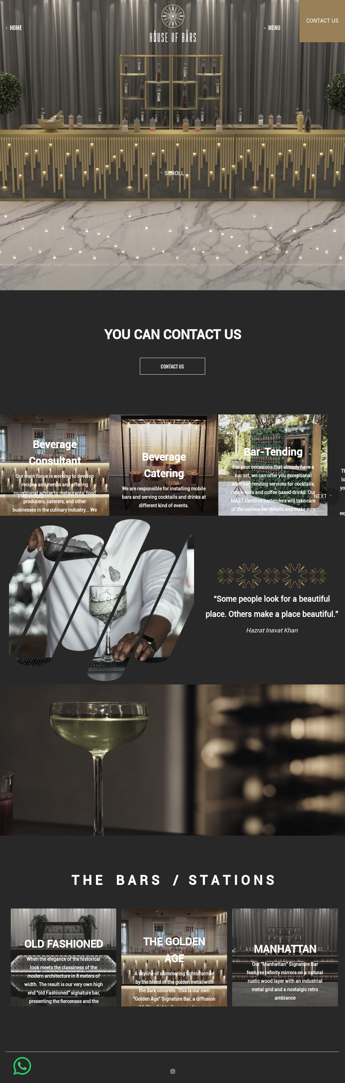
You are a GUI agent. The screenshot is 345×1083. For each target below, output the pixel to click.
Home (16, 28)
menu (274, 28)
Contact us (172, 366)
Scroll (174, 173)
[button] (15, 495)
